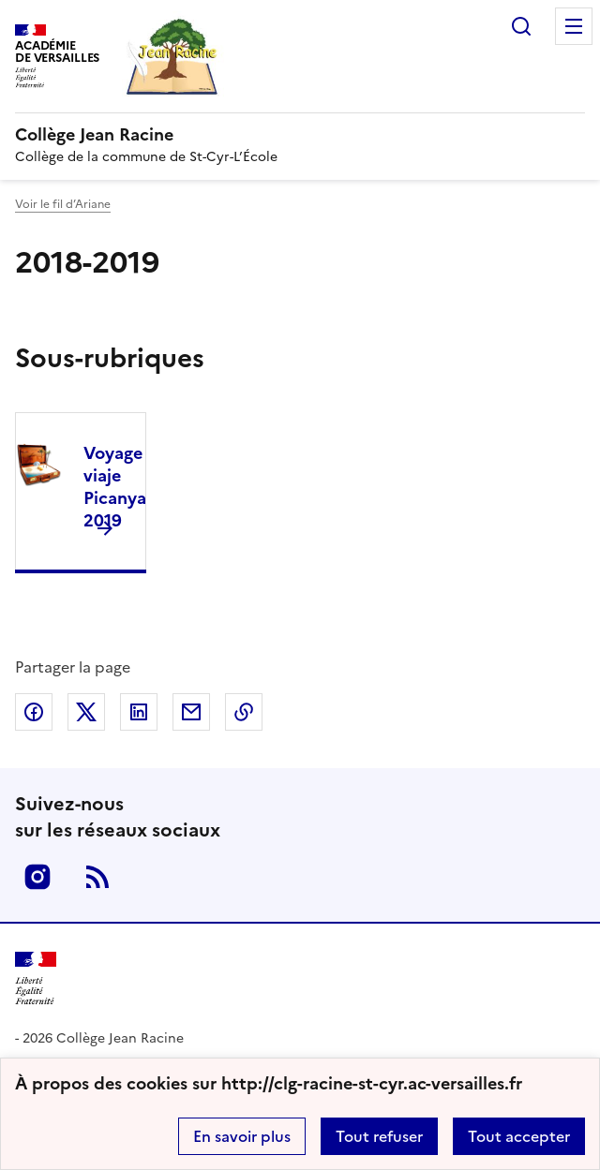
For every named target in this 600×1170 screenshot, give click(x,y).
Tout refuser (379, 1136)
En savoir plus (242, 1136)
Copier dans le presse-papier (243, 712)
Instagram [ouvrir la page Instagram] (37, 876)
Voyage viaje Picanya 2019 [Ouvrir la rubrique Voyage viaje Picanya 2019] (114, 486)
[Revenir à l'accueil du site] (35, 978)
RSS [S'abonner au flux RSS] (97, 876)
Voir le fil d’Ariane (63, 204)
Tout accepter (519, 1136)
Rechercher (521, 26)
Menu (573, 26)
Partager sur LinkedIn (139, 712)
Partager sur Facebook (33, 712)
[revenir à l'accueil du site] (300, 135)
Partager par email (191, 712)
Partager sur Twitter (86, 712)
